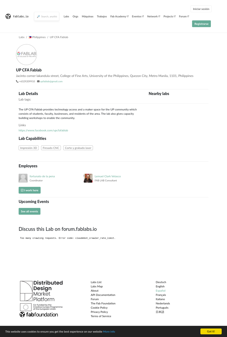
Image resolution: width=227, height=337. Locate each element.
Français (161, 294)
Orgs (75, 16)
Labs (66, 16)
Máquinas (87, 16)
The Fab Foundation (103, 303)
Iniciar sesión (201, 8)
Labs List (96, 282)
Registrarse (201, 23)
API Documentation (103, 294)
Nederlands (163, 303)
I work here (29, 190)
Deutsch (161, 282)
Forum (184, 16)
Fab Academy (119, 16)
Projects (169, 16)
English (160, 286)
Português (162, 307)
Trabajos (102, 16)
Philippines (37, 37)
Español (160, 290)
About (95, 290)
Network (153, 16)
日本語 (160, 311)
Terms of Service (101, 316)
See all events (29, 211)
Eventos (138, 16)
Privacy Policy (99, 311)
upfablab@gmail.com (51, 81)
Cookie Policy (99, 307)
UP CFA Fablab (59, 37)
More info (109, 331)
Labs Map (97, 286)
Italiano (160, 299)
